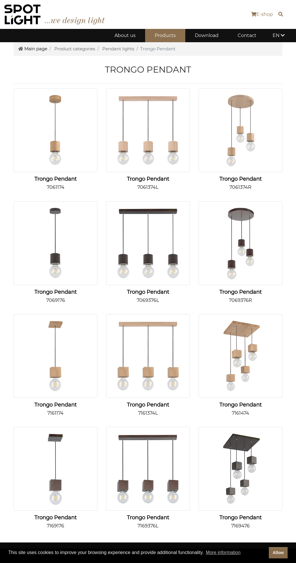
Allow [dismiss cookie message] (278, 552)
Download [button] (207, 35)
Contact (247, 35)
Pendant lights (118, 48)
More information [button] (223, 552)
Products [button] (165, 35)
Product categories (74, 48)
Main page (32, 48)
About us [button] (125, 35)
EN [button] (279, 35)
